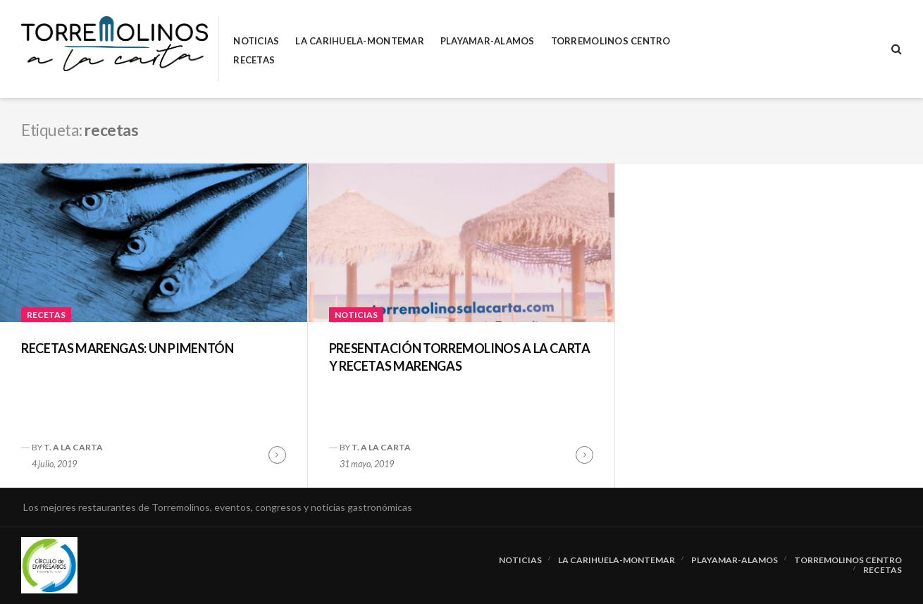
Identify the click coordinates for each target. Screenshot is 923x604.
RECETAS (254, 60)
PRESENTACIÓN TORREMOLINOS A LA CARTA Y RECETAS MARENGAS (459, 357)
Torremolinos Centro (611, 41)
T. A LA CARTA (73, 447)
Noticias (256, 41)
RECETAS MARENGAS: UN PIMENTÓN (127, 348)
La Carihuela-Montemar (359, 41)
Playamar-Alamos (487, 41)
